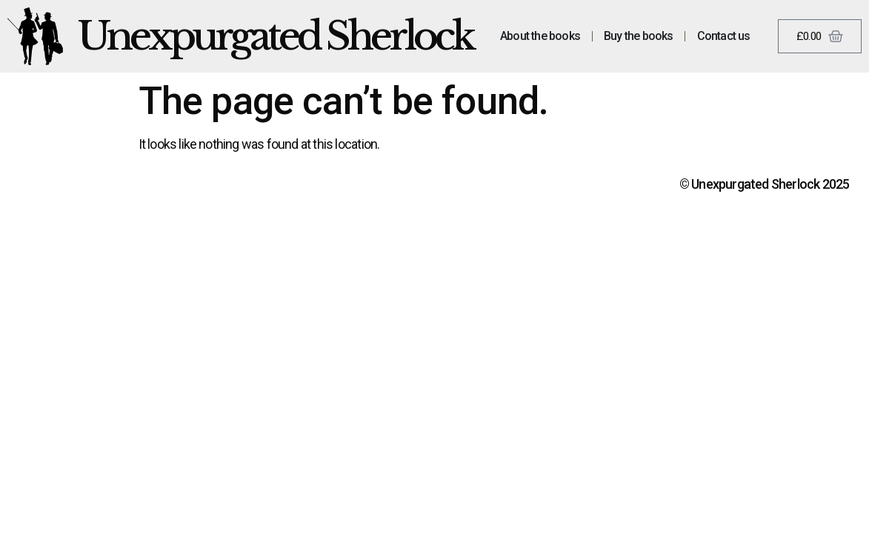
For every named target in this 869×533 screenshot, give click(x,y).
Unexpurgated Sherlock (275, 36)
